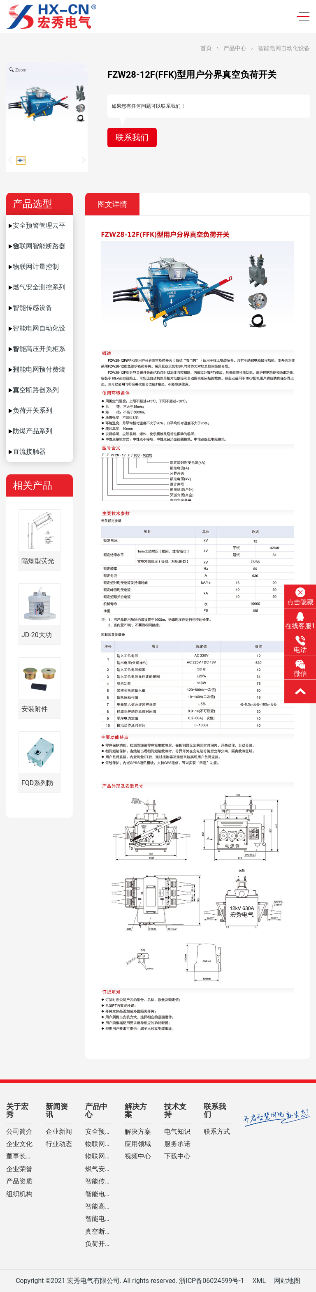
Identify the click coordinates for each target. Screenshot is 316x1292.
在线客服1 (300, 621)
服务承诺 (177, 1144)
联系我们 (132, 138)
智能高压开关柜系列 (39, 352)
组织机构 (19, 1194)
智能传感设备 (32, 308)
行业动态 (59, 1144)
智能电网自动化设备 (284, 48)
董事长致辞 (19, 1156)
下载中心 (177, 1156)
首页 (206, 48)
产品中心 (234, 48)
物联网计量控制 (36, 266)
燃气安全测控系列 (39, 287)
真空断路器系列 (36, 390)
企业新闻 (59, 1131)
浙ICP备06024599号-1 (211, 1281)
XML (259, 1281)
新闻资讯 (57, 1110)
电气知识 (177, 1131)
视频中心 (138, 1156)
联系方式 (217, 1131)
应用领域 (138, 1144)
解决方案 (136, 1110)
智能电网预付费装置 (39, 372)
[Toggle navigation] (301, 16)
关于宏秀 (17, 1110)
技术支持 (175, 1110)
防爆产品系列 (32, 431)
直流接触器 (29, 451)
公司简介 (19, 1131)
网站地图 (287, 1281)
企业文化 (19, 1144)
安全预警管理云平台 (39, 229)
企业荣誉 (19, 1169)
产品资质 (19, 1181)
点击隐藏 (300, 596)
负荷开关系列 (32, 410)
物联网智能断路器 (39, 246)
